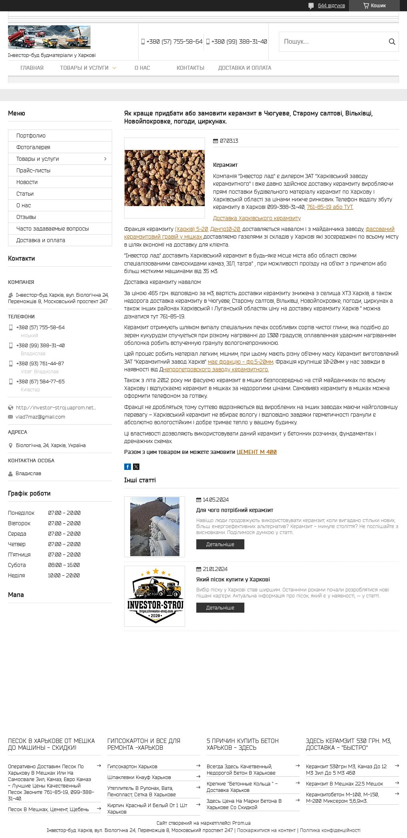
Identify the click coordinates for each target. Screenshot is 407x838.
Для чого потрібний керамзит (234, 510)
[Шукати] (392, 42)
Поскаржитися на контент (266, 830)
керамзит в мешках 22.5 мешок (344, 784)
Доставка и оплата (244, 68)
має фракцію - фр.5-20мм (240, 361)
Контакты (190, 68)
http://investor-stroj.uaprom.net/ (56, 408)
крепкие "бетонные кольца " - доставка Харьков (242, 787)
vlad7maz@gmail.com (40, 417)
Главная (32, 68)
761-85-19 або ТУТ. (330, 207)
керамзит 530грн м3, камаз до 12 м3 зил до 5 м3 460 (346, 769)
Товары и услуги (84, 68)
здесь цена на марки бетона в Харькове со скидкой (244, 804)
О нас (142, 68)
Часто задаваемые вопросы (52, 228)
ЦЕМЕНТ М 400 (257, 452)
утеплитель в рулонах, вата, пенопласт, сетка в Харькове (141, 791)
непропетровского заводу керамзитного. (216, 369)
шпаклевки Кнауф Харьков (139, 777)
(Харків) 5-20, (192, 229)
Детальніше (220, 544)
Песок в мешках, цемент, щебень (48, 809)
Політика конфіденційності (330, 830)
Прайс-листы (33, 170)
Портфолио (31, 135)
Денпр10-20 (225, 229)
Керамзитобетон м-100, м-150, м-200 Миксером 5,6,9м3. (342, 797)
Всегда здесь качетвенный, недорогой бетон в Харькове (241, 769)
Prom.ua (241, 823)
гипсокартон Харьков (132, 766)
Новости (27, 182)
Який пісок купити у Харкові (233, 579)
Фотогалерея (33, 147)
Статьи (25, 193)
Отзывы (26, 217)
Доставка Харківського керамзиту (257, 218)
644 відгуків (331, 5)
